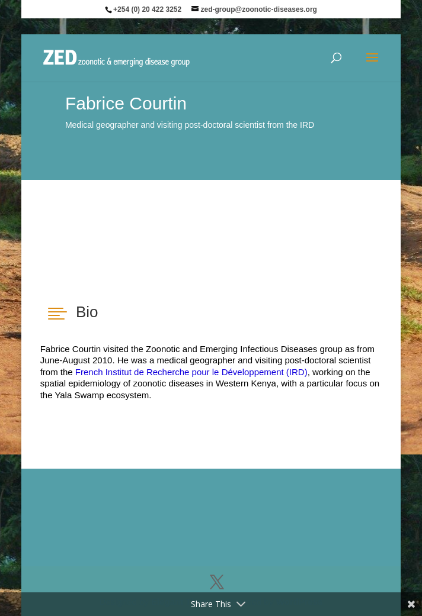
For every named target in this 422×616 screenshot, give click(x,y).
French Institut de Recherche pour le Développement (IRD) (191, 372)
